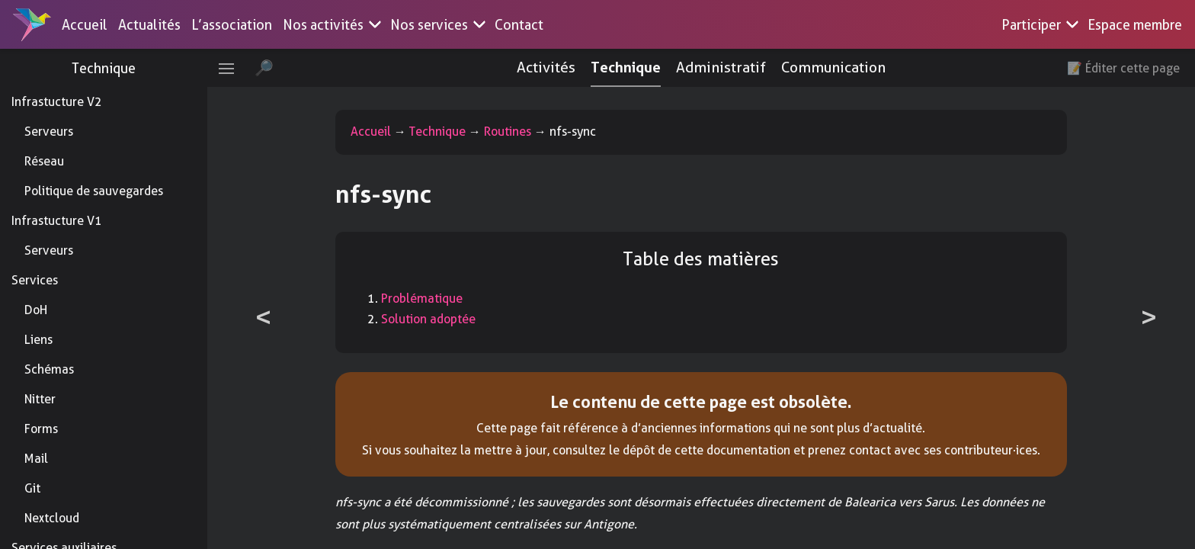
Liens (38, 339)
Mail (36, 458)
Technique (114, 68)
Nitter (40, 399)
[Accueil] (32, 24)
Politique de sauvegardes (93, 191)
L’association (231, 25)
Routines (518, 131)
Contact (519, 25)
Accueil (84, 25)
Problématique (432, 298)
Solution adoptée (439, 319)
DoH (35, 310)
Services (34, 280)
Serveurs (48, 131)
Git (32, 488)
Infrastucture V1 (56, 221)
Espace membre (1135, 25)
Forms (41, 429)
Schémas (49, 369)
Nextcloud (51, 518)
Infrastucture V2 (56, 102)
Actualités (149, 25)
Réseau (44, 161)
